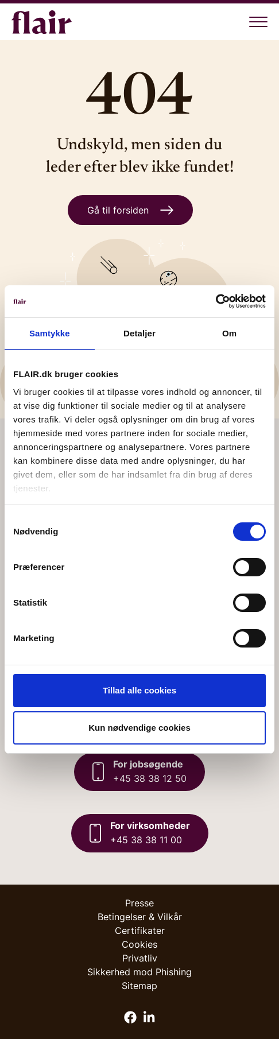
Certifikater (140, 930)
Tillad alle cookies (139, 690)
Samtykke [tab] (49, 333)
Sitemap (139, 985)
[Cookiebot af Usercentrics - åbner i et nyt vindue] (215, 301)
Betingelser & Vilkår (140, 916)
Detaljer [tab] (139, 333)
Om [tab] (229, 333)
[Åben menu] (258, 21)
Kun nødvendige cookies (139, 727)
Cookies (139, 944)
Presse (139, 903)
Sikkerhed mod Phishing (139, 972)
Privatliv (139, 958)
